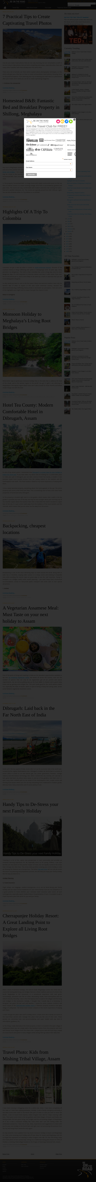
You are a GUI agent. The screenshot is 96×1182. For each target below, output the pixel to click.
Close (74, 119)
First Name (48, 167)
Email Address (48, 161)
